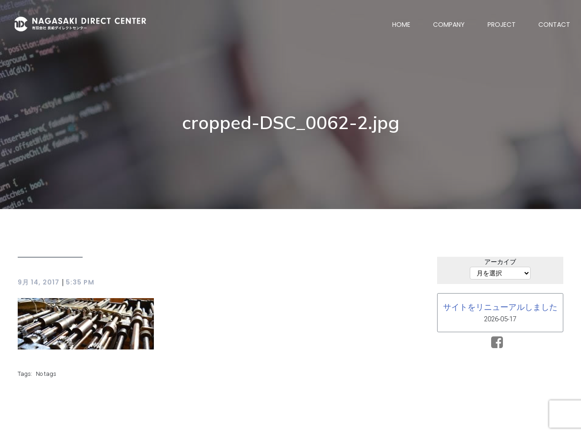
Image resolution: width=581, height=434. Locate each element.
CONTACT (554, 24)
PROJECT (501, 24)
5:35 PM (80, 282)
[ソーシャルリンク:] (500, 342)
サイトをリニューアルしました (500, 307)
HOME (401, 24)
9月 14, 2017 (38, 282)
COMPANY (449, 24)
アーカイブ (500, 261)
